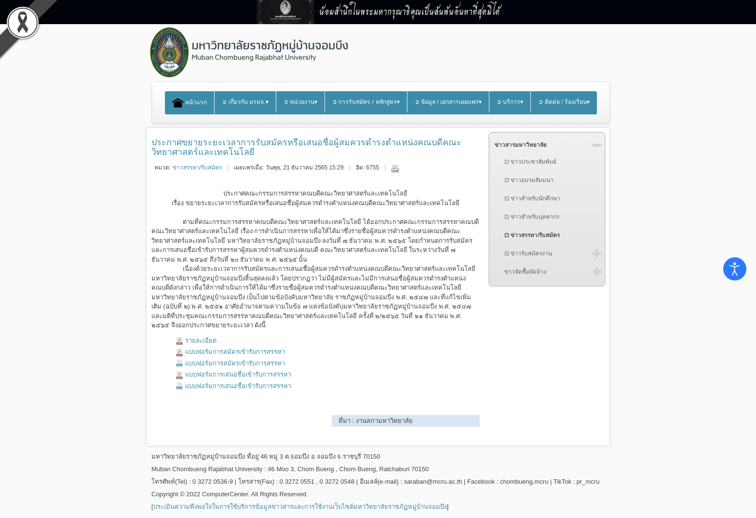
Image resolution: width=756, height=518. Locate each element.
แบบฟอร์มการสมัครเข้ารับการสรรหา (235, 351)
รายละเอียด (200, 340)
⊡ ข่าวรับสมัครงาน (528, 253)
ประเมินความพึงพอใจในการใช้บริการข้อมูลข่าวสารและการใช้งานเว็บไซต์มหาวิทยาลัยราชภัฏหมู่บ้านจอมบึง (300, 506)
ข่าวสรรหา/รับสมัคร (197, 167)
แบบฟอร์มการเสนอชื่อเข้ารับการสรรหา (238, 374)
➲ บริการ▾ (510, 101)
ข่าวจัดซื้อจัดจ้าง (525, 271)
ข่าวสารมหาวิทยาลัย (521, 144)
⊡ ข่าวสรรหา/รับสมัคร (532, 235)
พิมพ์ (395, 168)
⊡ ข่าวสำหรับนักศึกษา (532, 198)
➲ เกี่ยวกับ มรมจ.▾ (245, 101)
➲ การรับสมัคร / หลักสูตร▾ (366, 101)
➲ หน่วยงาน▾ (300, 101)
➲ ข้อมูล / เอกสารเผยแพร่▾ (448, 101)
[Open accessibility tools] (734, 268)
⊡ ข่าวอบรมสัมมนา (529, 180)
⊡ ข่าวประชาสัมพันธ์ (530, 161)
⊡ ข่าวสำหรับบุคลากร (531, 216)
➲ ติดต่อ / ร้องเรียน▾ (564, 101)
